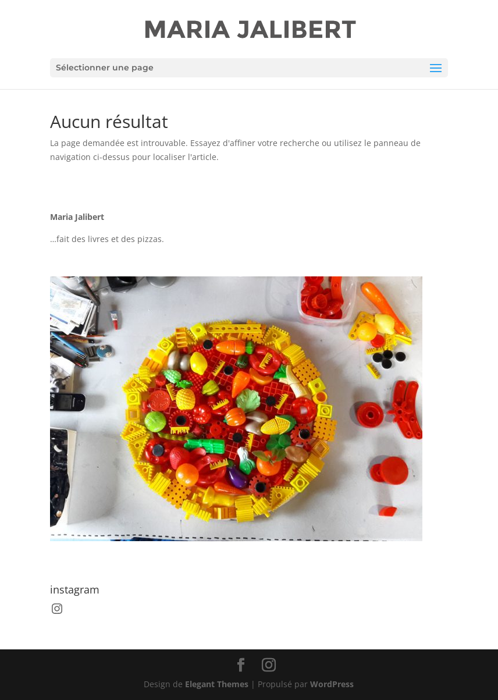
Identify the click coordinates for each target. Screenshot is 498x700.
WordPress (332, 684)
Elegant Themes (216, 684)
